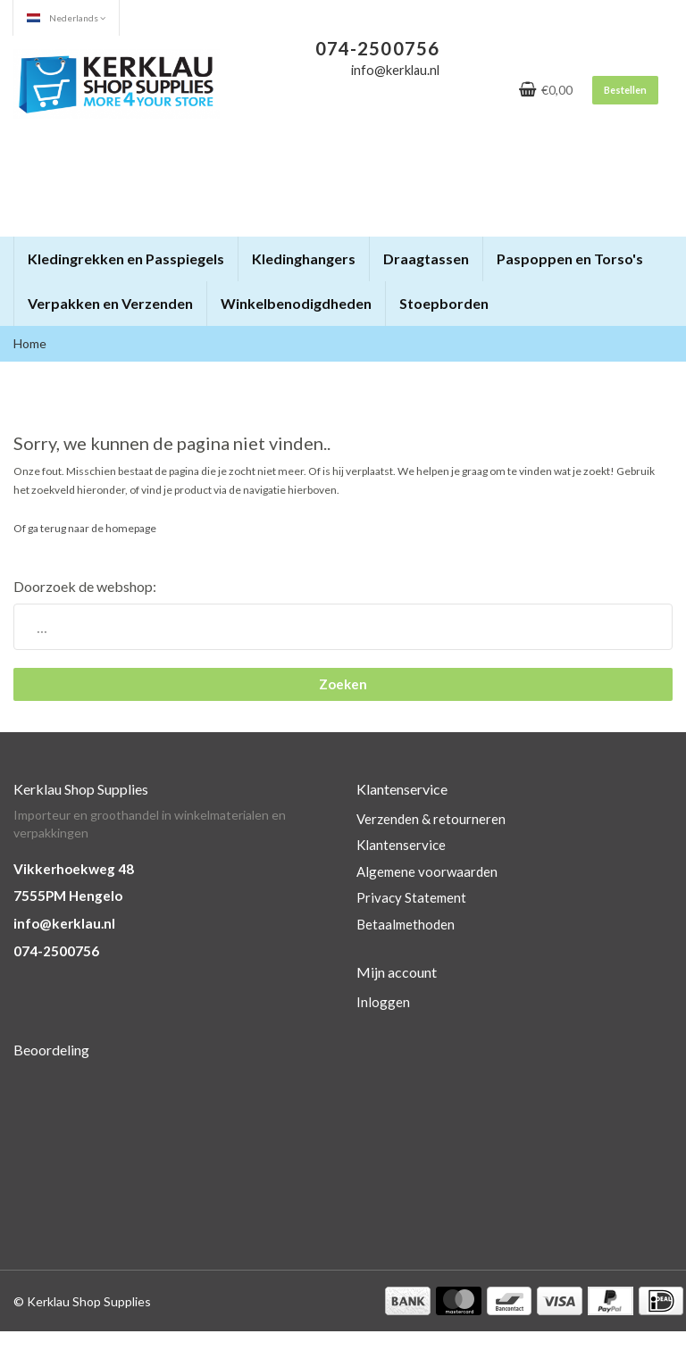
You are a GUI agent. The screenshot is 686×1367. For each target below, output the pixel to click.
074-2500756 (56, 951)
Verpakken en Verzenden (110, 303)
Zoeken (343, 684)
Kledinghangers (304, 258)
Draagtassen (426, 258)
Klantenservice (401, 845)
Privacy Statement (411, 897)
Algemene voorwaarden (427, 871)
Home (29, 343)
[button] (223, 251)
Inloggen (383, 1002)
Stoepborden (444, 303)
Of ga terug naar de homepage (84, 528)
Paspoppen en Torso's (570, 258)
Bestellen (625, 90)
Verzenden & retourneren (431, 819)
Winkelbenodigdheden (296, 303)
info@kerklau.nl (64, 923)
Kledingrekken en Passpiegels (126, 258)
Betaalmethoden (405, 924)
